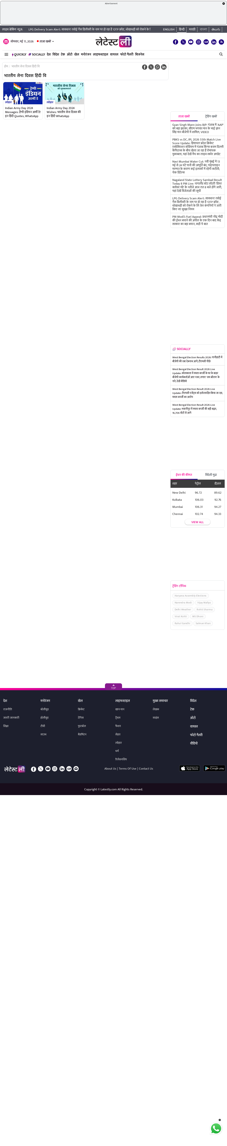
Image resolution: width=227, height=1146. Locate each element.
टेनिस (81, 717)
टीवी (42, 726)
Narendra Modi (183, 602)
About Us (110, 768)
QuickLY (19, 54)
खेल (76, 54)
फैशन (118, 726)
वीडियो (194, 744)
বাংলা (203, 29)
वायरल (114, 54)
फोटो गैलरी (126, 54)
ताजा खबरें (45, 41)
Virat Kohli (181, 616)
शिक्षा (6, 726)
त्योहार (8, 102)
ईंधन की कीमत (184, 474)
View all (197, 522)
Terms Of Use (127, 768)
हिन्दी (182, 29)
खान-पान (119, 709)
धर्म (117, 751)
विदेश (55, 54)
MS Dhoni (197, 616)
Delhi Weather (183, 609)
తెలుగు (216, 29)
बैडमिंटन (82, 734)
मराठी (192, 29)
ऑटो (69, 54)
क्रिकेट (81, 709)
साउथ (43, 734)
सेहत (117, 734)
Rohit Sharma (204, 609)
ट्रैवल (117, 717)
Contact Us (146, 768)
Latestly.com (109, 789)
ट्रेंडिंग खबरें (211, 116)
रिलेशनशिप (121, 759)
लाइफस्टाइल (100, 54)
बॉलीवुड (44, 709)
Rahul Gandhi (182, 623)
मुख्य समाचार (160, 701)
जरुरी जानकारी (11, 717)
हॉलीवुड (44, 717)
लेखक (156, 709)
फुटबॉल (82, 726)
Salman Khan (203, 623)
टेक (63, 54)
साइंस (156, 717)
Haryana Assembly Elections (190, 596)
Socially (36, 54)
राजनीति (7, 709)
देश (49, 54)
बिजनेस (139, 54)
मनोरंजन (86, 54)
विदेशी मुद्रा (211, 474)
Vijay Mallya (204, 602)
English (169, 29)
